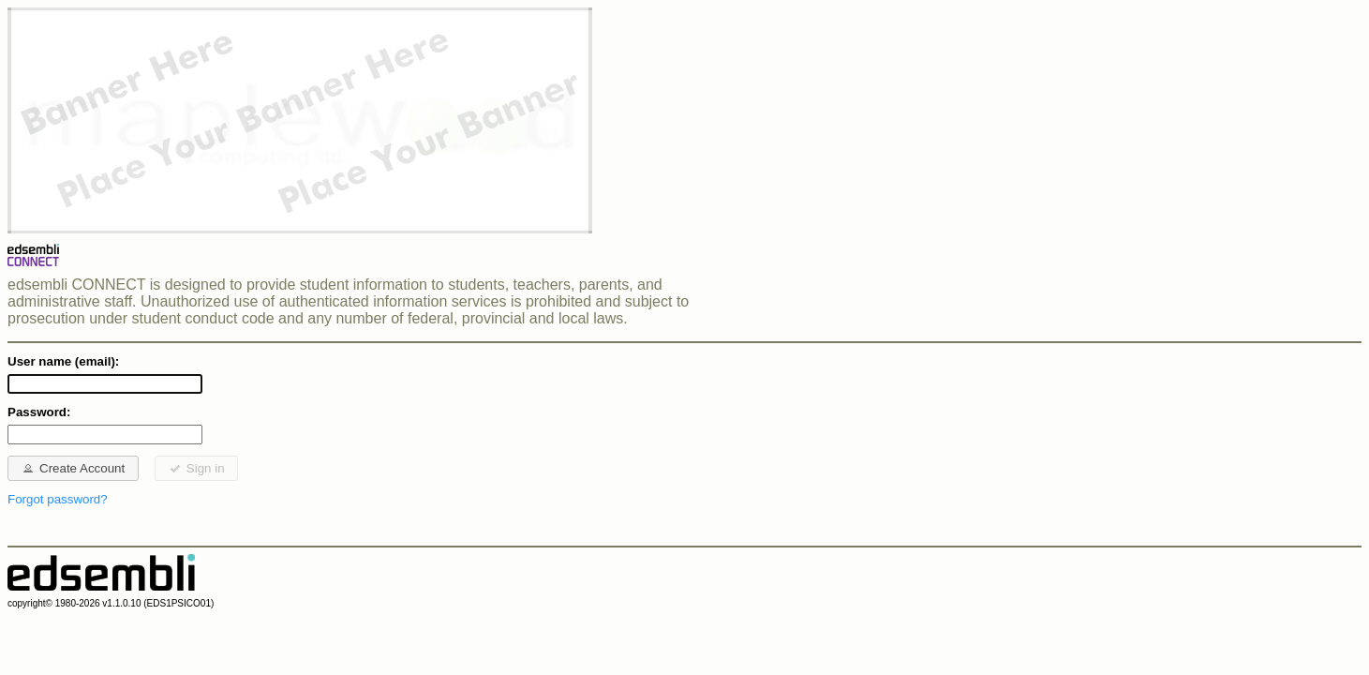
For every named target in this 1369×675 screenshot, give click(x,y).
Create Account (73, 467)
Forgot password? (57, 499)
